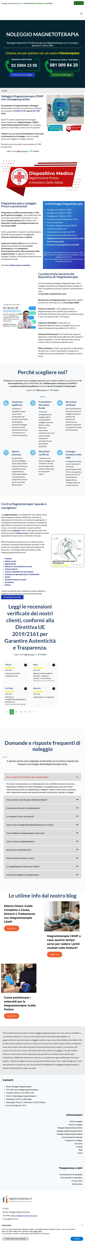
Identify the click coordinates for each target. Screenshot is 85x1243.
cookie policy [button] (37, 1231)
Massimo (37, 688)
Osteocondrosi (11, 569)
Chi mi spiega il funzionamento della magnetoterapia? (27, 777)
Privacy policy (77, 1181)
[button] (42, 777)
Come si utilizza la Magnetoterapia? (20, 842)
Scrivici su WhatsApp (23, 1099)
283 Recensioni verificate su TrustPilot (38, 3)
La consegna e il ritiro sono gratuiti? (20, 817)
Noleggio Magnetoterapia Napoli (69, 1134)
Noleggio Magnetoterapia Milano (69, 1131)
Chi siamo (78, 1144)
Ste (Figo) (9, 688)
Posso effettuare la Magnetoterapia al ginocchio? (25, 833)
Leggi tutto (11, 928)
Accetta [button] (77, 1239)
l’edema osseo (22, 533)
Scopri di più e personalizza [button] (15, 1239)
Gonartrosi (9, 582)
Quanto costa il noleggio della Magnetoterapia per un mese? (29, 825)
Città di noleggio (76, 1121)
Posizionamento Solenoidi (72, 1137)
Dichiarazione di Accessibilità (71, 1175)
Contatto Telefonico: (14, 1093)
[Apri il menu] (81, 13)
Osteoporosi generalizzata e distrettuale (22, 574)
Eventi (80, 1153)
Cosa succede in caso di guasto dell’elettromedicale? (26, 800)
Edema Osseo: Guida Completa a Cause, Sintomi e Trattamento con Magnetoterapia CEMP (19, 913)
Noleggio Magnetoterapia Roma (70, 1128)
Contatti (79, 1147)
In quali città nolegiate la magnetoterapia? (22, 875)
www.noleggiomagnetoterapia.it (26, 1090)
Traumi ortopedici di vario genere (19, 572)
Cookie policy (77, 1184)
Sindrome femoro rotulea (15, 580)
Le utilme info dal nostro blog (42, 895)
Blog (80, 1150)
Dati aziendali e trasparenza (71, 1178)
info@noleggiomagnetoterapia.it (24, 1096)
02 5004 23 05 (19, 111)
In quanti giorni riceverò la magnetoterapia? (23, 808)
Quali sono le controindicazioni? (18, 850)
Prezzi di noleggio (75, 1125)
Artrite (7, 577)
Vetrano (8, 665)
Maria (35, 665)
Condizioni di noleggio (73, 1140)
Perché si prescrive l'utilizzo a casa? (20, 858)
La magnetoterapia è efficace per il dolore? (22, 867)
